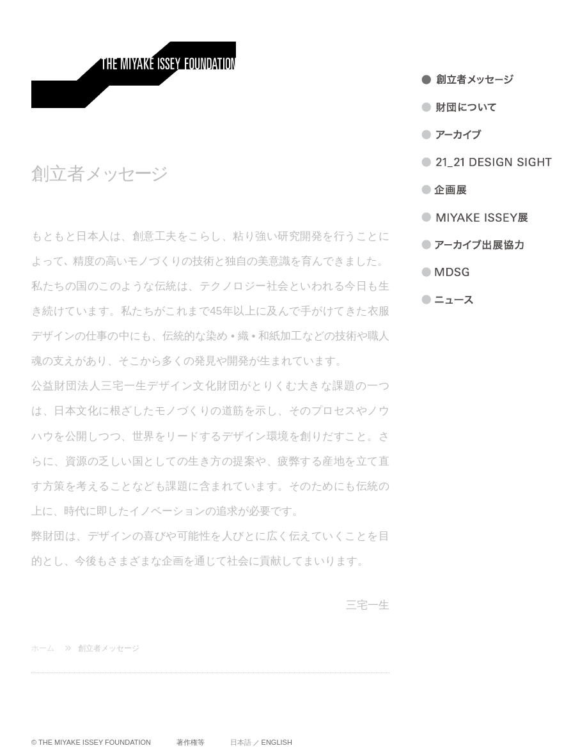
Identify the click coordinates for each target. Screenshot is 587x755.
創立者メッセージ (108, 648)
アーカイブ (502, 135)
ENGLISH (277, 742)
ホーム (42, 648)
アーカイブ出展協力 (502, 245)
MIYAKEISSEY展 (502, 217)
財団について (502, 107)
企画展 (502, 190)
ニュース (502, 300)
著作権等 (190, 742)
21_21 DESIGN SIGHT (502, 162)
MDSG (502, 272)
